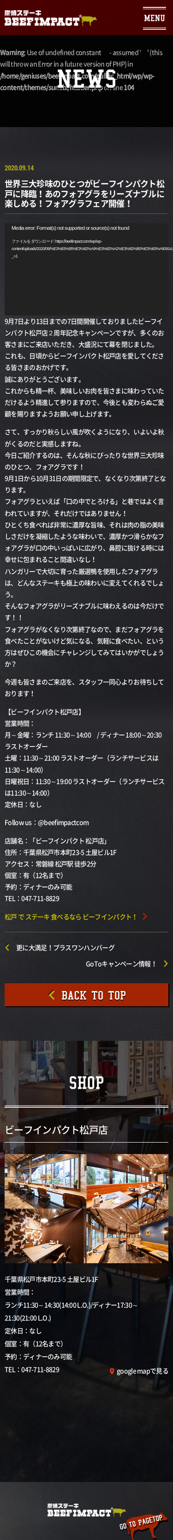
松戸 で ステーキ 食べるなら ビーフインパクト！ (71, 916)
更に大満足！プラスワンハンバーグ (65, 947)
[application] (86, 269)
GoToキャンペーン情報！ (121, 963)
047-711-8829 (40, 1369)
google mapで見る (142, 1370)
